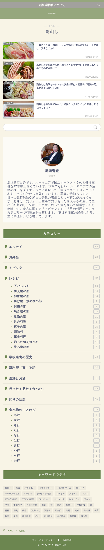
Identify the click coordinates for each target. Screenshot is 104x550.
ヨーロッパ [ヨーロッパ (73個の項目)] (44, 499)
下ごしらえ (57, 286)
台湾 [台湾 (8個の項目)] (59, 505)
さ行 (57, 425)
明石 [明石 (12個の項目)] (7, 510)
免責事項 (67, 540)
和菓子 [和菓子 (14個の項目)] (69, 505)
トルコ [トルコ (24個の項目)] (85, 493)
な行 (57, 435)
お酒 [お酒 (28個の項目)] (18, 488)
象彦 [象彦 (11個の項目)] (16, 516)
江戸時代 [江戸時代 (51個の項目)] (35, 510)
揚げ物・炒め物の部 (57, 301)
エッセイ (54, 246)
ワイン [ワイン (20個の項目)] (87, 499)
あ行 (57, 415)
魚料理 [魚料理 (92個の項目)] (73, 516)
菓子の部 (57, 327)
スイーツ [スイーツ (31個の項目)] (73, 493)
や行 (57, 451)
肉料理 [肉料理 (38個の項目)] (87, 510)
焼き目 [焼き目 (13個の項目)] (58, 510)
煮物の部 (57, 317)
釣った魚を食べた (57, 342)
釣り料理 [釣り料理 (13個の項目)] (48, 516)
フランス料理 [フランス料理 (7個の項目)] (28, 499)
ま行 (57, 445)
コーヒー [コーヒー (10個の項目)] (60, 493)
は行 (57, 440)
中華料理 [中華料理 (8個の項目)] (18, 505)
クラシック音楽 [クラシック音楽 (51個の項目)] (44, 493)
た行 (57, 430)
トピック (54, 267)
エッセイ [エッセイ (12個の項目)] (80, 488)
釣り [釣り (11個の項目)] (37, 516)
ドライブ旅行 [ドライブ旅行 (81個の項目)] (11, 499)
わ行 (57, 461)
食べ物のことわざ (54, 409)
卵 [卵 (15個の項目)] (51, 505)
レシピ (54, 278)
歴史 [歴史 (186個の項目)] (16, 510)
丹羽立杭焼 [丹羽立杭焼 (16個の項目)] (31, 505)
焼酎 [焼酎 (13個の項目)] (68, 510)
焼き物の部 (57, 311)
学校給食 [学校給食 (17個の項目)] (81, 505)
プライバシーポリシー (43, 540)
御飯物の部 (57, 296)
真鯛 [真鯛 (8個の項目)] (77, 510)
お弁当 (54, 257)
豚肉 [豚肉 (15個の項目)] (7, 516)
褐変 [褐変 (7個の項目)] (96, 510)
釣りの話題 (54, 399)
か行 (57, 420)
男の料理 (57, 322)
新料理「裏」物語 (54, 367)
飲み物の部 (57, 347)
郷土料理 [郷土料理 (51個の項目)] (26, 516)
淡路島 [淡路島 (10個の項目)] (47, 510)
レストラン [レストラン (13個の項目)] (74, 499)
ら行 (57, 456)
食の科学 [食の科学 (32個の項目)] (61, 516)
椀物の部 (57, 306)
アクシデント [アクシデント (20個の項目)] (46, 488)
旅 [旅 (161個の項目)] (91, 505)
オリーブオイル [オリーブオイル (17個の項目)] (12, 493)
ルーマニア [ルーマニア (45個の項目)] (59, 499)
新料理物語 (52, 13)
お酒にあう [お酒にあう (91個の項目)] (29, 488)
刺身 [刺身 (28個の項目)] (44, 505)
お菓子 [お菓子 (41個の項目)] (8, 488)
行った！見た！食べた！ (54, 388)
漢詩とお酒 (54, 378)
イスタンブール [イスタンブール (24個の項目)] (64, 488)
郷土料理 (57, 337)
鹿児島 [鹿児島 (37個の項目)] (84, 516)
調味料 (57, 332)
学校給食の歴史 (54, 357)
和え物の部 (57, 291)
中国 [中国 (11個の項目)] (7, 505)
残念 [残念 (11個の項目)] (24, 510)
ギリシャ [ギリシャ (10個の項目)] (28, 493)
